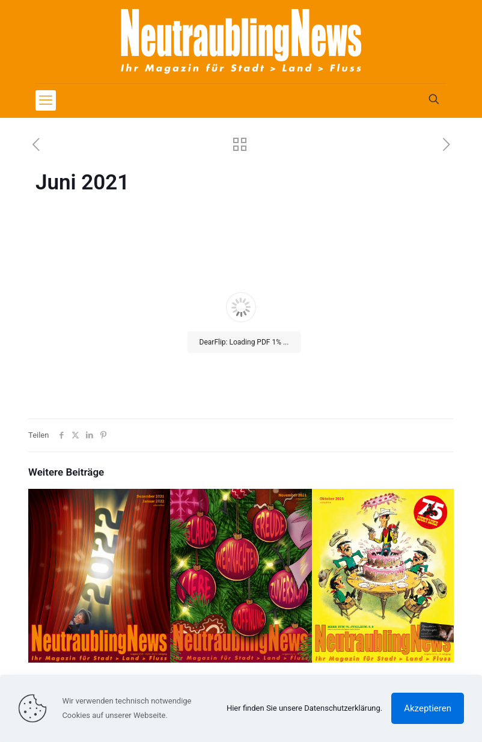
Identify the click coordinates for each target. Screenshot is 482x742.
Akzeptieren (427, 708)
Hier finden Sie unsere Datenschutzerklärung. (304, 708)
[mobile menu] (45, 100)
